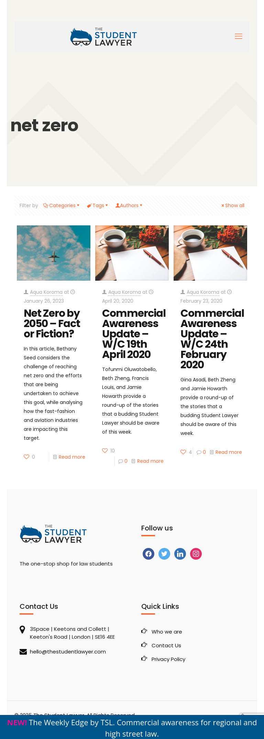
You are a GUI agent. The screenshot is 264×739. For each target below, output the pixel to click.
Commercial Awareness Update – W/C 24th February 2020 (212, 339)
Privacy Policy (168, 659)
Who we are (167, 631)
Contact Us (166, 645)
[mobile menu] (238, 36)
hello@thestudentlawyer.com (68, 651)
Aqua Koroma (46, 292)
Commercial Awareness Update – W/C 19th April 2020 (134, 334)
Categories (61, 205)
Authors (129, 205)
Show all (232, 205)
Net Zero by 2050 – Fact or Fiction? (52, 323)
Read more (72, 457)
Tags (98, 205)
